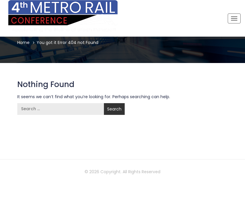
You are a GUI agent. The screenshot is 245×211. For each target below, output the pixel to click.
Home (23, 42)
